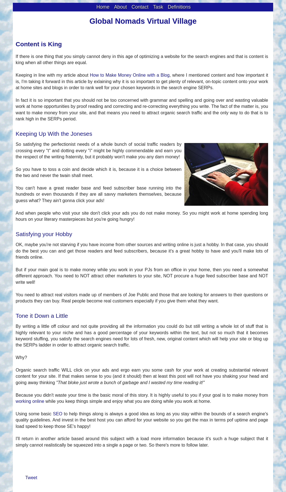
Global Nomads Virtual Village (143, 21)
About (120, 7)
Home (102, 7)
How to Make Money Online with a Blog (130, 75)
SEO (57, 413)
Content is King (39, 44)
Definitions (179, 7)
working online (30, 401)
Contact (140, 7)
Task (158, 7)
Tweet (31, 477)
